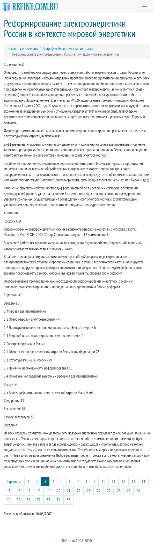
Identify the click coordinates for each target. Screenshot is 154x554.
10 (103, 481)
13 (133, 481)
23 (88, 490)
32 (39, 499)
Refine (66, 540)
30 (19, 499)
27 (128, 490)
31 (29, 499)
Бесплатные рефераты (23, 48)
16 (19, 490)
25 (108, 490)
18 (39, 490)
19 (48, 490)
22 (78, 490)
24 (98, 490)
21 (68, 490)
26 (118, 490)
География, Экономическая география (68, 48)
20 (59, 490)
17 (29, 490)
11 (113, 481)
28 (138, 490)
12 (123, 481)
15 (9, 490)
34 (59, 499)
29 (9, 499)
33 (48, 499)
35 (68, 499)
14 (143, 481)
